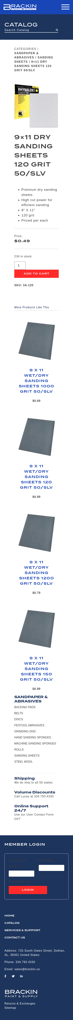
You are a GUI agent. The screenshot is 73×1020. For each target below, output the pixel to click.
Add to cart (36, 274)
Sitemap (10, 1007)
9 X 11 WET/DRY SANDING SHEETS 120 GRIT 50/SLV (36, 477)
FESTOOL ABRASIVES (29, 725)
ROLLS (19, 749)
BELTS (18, 713)
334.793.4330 (25, 962)
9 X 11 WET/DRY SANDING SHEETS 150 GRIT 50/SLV (36, 669)
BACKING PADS (25, 707)
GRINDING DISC (25, 731)
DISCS (18, 719)
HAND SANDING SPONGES (32, 737)
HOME (9, 916)
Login (28, 890)
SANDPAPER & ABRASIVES (31, 699)
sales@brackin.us (27, 969)
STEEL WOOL (23, 761)
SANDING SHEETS (26, 755)
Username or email (20, 863)
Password (47, 860)
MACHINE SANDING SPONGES (35, 743)
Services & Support (22, 930)
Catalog (11, 923)
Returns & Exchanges (20, 1003)
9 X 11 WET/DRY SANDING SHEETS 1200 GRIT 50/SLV (36, 573)
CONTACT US (14, 938)
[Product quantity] (20, 265)
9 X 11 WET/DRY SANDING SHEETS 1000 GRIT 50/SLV (36, 381)
